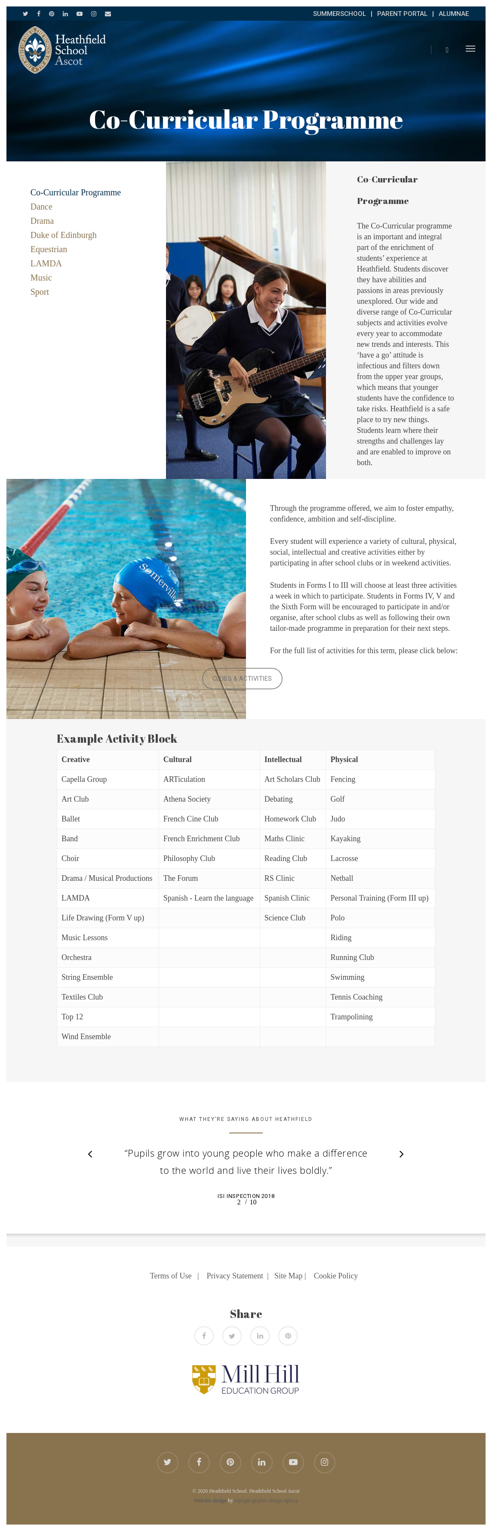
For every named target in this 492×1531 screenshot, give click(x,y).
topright (242, 1500)
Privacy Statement (235, 1276)
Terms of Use (171, 1276)
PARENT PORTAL (402, 14)
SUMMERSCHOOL (339, 14)
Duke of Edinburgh (64, 235)
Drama (42, 220)
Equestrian (49, 249)
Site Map (288, 1276)
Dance (41, 206)
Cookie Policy (336, 1276)
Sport (40, 291)
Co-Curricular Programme (76, 192)
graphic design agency (275, 1500)
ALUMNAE (454, 14)
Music (41, 277)
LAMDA (46, 263)
